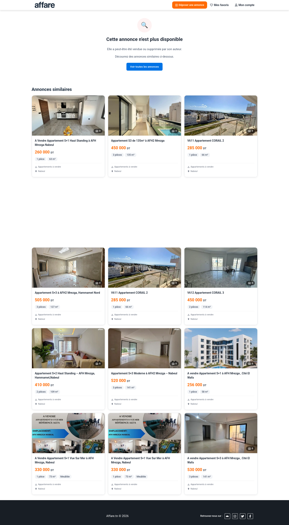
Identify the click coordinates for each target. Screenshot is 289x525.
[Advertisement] (144, 212)
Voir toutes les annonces (144, 66)
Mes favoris (219, 5)
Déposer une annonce (189, 4)
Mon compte (244, 5)
